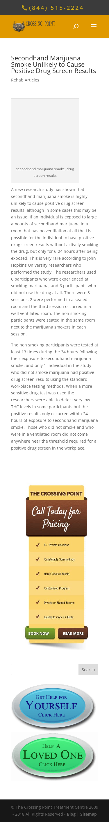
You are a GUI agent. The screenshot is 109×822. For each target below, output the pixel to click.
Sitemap (88, 814)
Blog (71, 814)
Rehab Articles (25, 80)
